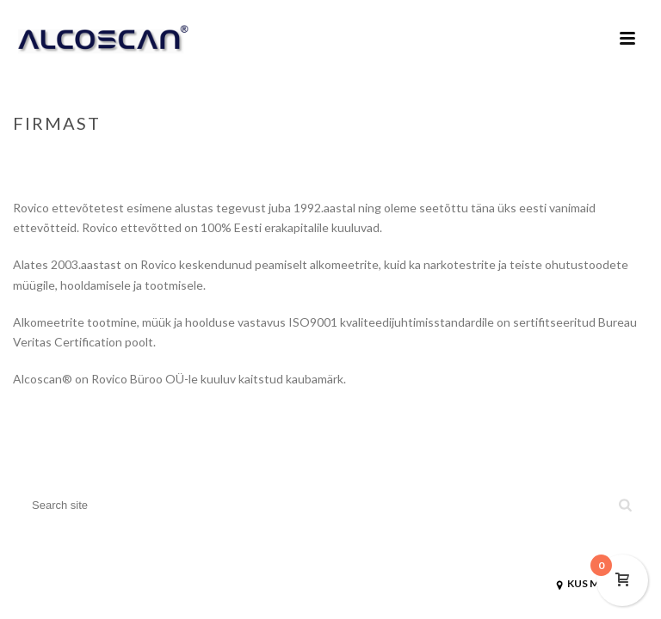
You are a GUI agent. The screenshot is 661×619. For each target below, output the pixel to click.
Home (562, 159)
